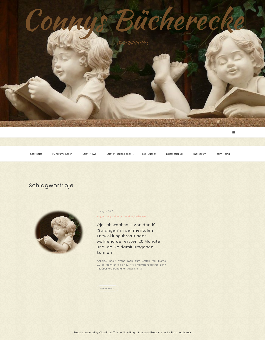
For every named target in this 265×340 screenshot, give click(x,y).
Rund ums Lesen (62, 153)
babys (109, 216)
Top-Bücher (149, 153)
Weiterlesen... (108, 288)
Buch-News (89, 153)
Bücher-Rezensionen (119, 153)
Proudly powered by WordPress (93, 332)
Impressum (199, 153)
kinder (137, 216)
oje (144, 216)
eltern (117, 216)
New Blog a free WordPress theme (144, 332)
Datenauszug (174, 153)
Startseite (36, 153)
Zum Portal (223, 153)
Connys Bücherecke (132, 19)
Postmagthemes (181, 332)
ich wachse (127, 216)
